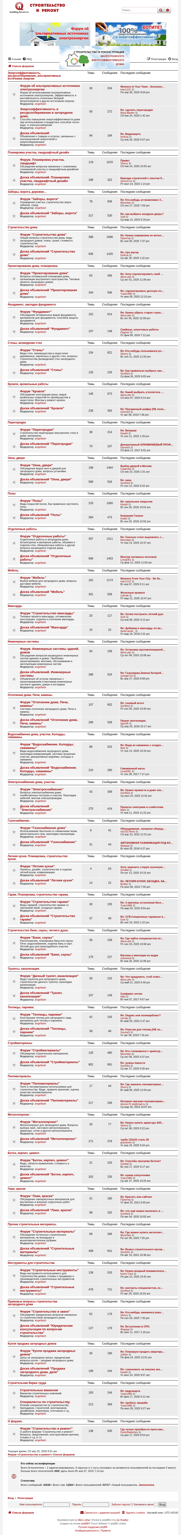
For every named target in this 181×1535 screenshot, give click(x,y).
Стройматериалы (20, 1043)
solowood (125, 958)
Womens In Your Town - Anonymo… (142, 86)
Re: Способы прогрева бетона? (140, 1161)
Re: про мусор (129, 252)
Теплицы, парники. (21, 1007)
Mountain (125, 202)
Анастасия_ (127, 631)
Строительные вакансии (39, 1390)
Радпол (124, 332)
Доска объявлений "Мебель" (42, 592)
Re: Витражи (128, 430)
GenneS (125, 411)
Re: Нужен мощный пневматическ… (143, 1271)
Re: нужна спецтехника (135, 1175)
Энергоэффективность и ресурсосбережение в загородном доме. (46, 112)
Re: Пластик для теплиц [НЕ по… (141, 1029)
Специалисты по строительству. (45, 1402)
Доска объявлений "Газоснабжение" (48, 842)
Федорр (125, 845)
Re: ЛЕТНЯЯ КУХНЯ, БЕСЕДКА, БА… (143, 881)
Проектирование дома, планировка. (33, 266)
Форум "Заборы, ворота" (39, 199)
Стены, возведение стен (25, 343)
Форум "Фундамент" (36, 311)
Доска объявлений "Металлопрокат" (48, 1139)
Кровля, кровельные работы (28, 384)
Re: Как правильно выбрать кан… (142, 370)
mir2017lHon (127, 831)
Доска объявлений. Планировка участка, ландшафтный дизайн (45, 179)
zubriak (124, 595)
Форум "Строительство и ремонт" (46, 1428)
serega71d (126, 675)
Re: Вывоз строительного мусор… (142, 1249)
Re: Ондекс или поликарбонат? (140, 1015)
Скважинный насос (132, 768)
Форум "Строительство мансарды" (47, 613)
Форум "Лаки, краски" (37, 1196)
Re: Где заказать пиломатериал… (142, 1084)
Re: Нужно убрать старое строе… (141, 312)
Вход (11, 1498)
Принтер (125, 238)
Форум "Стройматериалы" (40, 1050)
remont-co (126, 181)
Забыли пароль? (121, 1504)
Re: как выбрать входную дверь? (142, 214)
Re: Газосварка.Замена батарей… (142, 672)
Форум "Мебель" (33, 577)
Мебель (13, 570)
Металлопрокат (18, 1114)
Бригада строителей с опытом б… (142, 178)
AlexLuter (125, 276)
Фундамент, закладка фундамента (32, 304)
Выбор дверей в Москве (136, 466)
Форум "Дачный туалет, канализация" (49, 976)
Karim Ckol (126, 1273)
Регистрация (25, 1498)
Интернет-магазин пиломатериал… (142, 1101)
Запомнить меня (145, 1504)
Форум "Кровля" (32, 391)
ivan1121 (125, 89)
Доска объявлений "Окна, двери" (46, 479)
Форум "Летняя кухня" (37, 866)
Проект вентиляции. (133, 720)
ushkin (124, 1354)
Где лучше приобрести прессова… (142, 1429)
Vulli (122, 216)
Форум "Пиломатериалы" (40, 1083)
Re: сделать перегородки (136, 109)
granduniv (126, 1142)
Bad (122, 748)
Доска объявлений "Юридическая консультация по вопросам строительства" (46, 1329)
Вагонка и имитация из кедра (139, 955)
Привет (125, 160)
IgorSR (124, 723)
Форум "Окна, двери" (36, 465)
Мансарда (15, 606)
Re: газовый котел (132, 703)
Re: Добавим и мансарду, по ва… (141, 628)
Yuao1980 (126, 293)
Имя (122, 996)
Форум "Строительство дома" (43, 234)
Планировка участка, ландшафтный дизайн (38, 152)
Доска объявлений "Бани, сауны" (46, 954)
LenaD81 (125, 559)
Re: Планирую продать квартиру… (142, 1351)
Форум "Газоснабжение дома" (43, 828)
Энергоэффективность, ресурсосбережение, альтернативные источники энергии (34, 75)
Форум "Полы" (31, 500)
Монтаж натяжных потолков (138, 556)
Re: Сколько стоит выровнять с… (142, 537)
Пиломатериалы (19, 1076)
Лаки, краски (17, 1188)
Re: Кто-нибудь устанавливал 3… (141, 199)
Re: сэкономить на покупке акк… (141, 1369)
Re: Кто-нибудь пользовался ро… (142, 351)
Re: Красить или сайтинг (136, 1196)
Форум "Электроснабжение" (41, 789)
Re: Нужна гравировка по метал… (142, 235)
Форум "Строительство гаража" (44, 902)
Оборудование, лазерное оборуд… (142, 828)
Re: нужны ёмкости (132, 1062)
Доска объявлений (34, 133)
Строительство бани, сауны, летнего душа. (38, 930)
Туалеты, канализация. (24, 968)
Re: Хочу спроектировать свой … (141, 274)
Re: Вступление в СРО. (135, 1326)
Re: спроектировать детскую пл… (142, 290)
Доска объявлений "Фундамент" (45, 328)
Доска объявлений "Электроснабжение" (36, 808)
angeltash (40, 103)
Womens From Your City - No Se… (141, 578)
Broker (124, 884)
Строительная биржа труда (27, 1383)
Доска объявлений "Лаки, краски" (46, 1210)
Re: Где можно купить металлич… (142, 1232)
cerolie (124, 1018)
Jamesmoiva (146, 1484)
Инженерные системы (23, 641)
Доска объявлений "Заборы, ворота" (49, 213)
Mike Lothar (84, 1520)
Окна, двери (16, 458)
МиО (123, 809)
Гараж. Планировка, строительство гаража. (38, 894)
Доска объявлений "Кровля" (42, 408)
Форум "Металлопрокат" (39, 1122)
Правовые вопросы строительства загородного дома (32, 1303)
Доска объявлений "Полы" (41, 515)
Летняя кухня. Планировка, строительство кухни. (38, 858)
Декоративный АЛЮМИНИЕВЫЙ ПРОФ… (146, 444)
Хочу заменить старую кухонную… (142, 867)
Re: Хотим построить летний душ (141, 614)
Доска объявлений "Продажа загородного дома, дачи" (42, 1370)
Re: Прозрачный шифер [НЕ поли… (143, 409)
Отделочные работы (22, 529)
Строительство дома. (23, 227)
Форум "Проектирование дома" (44, 273)
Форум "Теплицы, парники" (41, 1014)
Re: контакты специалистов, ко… (141, 1287)
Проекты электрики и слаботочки (141, 807)
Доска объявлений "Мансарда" (44, 627)
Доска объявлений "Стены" (41, 370)
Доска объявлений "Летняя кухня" (47, 880)
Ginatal (124, 869)
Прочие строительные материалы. (32, 1224)
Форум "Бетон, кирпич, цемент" (44, 1160)
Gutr (122, 616)
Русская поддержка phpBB (92, 1527)
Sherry (124, 163)
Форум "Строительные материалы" (47, 1231)
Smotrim (125, 1252)
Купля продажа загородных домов (32, 1343)
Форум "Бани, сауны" (36, 937)
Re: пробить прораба (134, 1402)
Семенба (125, 468)
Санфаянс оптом (131, 993)
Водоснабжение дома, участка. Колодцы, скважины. (37, 736)
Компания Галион (131, 515)
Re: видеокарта (130, 1391)
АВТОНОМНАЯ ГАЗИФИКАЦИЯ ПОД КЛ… (146, 842)
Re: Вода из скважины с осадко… (142, 745)
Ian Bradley (122, 1520)
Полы (12, 493)
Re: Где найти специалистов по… (141, 938)
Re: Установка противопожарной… (142, 649)
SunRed (125, 373)
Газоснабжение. (19, 820)
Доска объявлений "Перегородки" (46, 444)
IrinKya (124, 136)
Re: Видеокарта (130, 134)
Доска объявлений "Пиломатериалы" (49, 1100)
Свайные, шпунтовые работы (139, 329)
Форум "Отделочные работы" (43, 536)
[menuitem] (133, 1512)
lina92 (123, 518)
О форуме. (15, 1421)
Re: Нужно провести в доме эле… (142, 790)
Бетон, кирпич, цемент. (24, 1153)
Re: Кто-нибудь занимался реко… (142, 1312)
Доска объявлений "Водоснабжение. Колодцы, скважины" (48, 769)
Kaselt (124, 433)
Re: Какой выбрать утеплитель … (142, 392)
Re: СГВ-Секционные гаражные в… (143, 916)
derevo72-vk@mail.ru (132, 1104)
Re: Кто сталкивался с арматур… (141, 1051)
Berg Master (127, 112)
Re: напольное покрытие (136, 501)
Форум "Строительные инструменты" (49, 1270)
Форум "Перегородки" (37, 429)
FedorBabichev (129, 1432)
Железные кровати (132, 592)
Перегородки (17, 422)
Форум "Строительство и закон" (45, 1311)
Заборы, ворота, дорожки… (27, 191)
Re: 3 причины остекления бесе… (142, 902)
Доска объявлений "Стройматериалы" (50, 1062)
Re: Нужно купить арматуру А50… (142, 1122)
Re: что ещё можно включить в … (142, 1211)
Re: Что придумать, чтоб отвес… (141, 976)
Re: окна (125, 480)
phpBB (84, 1523)
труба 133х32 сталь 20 (134, 1139)
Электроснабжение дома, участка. (31, 782)
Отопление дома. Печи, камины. (30, 695)
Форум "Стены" (32, 350)
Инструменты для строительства (31, 1263)
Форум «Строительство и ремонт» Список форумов (41, 1454)
